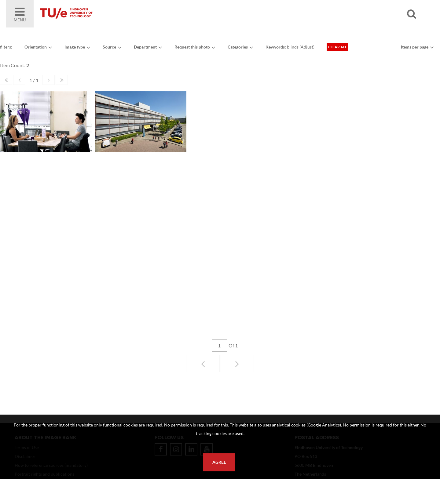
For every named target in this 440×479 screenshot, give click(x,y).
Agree (219, 462)
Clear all (337, 47)
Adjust (307, 46)
